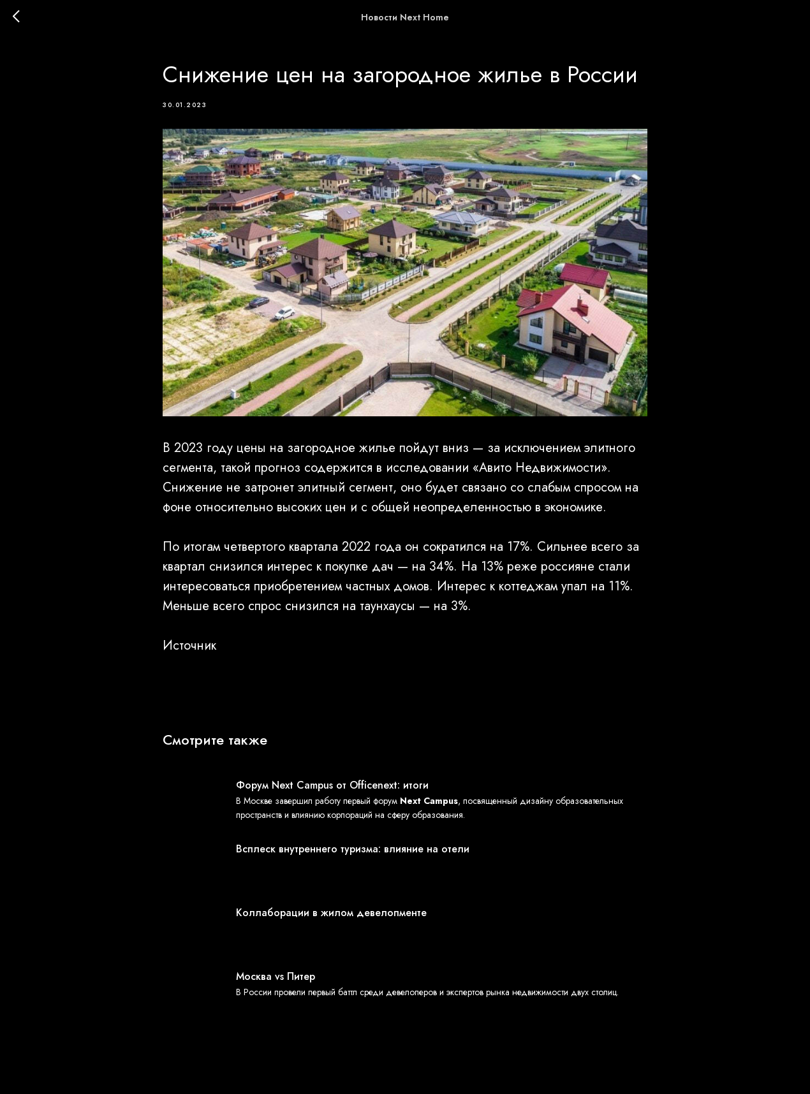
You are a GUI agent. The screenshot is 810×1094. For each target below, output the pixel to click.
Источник (189, 645)
